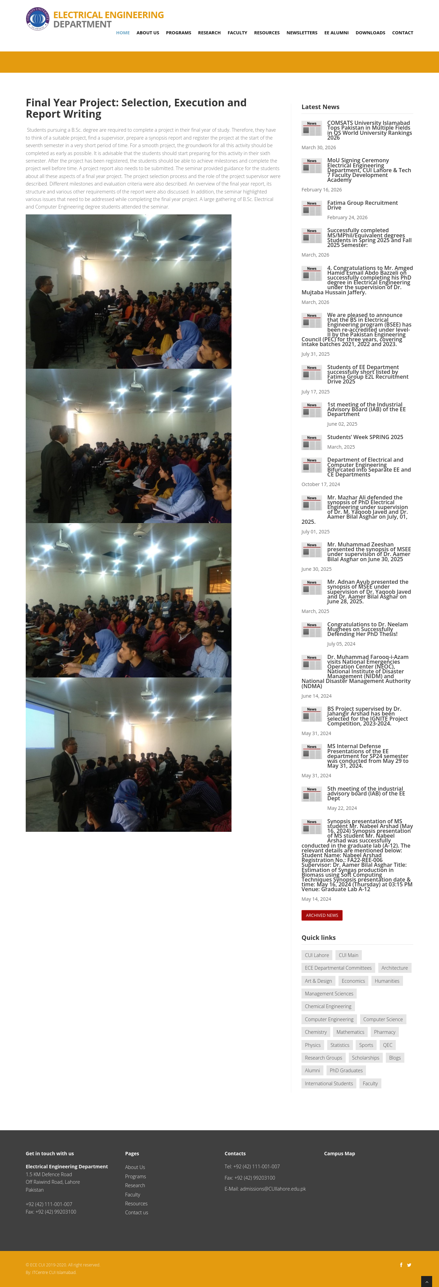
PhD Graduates (346, 1070)
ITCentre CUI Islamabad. (54, 1272)
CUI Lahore (317, 955)
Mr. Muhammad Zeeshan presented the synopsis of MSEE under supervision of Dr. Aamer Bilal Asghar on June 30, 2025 (369, 552)
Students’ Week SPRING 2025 (365, 437)
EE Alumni (336, 32)
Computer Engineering (329, 1019)
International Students (329, 1083)
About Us (148, 32)
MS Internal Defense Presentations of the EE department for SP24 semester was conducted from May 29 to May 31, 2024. (367, 755)
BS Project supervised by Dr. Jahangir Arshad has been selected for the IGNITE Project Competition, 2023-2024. (367, 716)
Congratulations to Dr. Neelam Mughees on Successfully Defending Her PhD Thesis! (367, 629)
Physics (313, 1045)
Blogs (395, 1057)
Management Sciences (329, 993)
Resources (267, 32)
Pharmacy (384, 1032)
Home (123, 32)
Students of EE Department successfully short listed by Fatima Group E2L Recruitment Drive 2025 (367, 374)
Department (95, 10)
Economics (353, 981)
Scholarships (366, 1057)
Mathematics (350, 1032)
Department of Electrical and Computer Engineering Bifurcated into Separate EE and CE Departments (369, 467)
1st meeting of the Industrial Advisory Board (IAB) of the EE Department (366, 409)
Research (209, 32)
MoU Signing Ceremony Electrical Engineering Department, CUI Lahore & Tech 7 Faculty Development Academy (369, 170)
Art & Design (318, 981)
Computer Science (383, 1019)
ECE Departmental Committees (338, 968)
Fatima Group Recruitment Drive (362, 205)
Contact (402, 32)
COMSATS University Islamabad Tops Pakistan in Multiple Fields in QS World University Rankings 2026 (369, 130)
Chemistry (316, 1032)
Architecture (395, 968)
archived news (322, 915)
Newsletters (301, 32)
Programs (178, 32)
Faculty (237, 32)
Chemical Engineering (328, 1006)
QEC (387, 1045)
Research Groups (323, 1057)
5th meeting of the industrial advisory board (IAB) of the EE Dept (366, 793)
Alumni (312, 1070)
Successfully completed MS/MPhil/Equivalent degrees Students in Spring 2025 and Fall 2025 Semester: (369, 237)
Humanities (387, 981)
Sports (366, 1045)
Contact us (136, 1212)
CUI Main (348, 955)
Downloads (370, 32)
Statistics (340, 1045)
